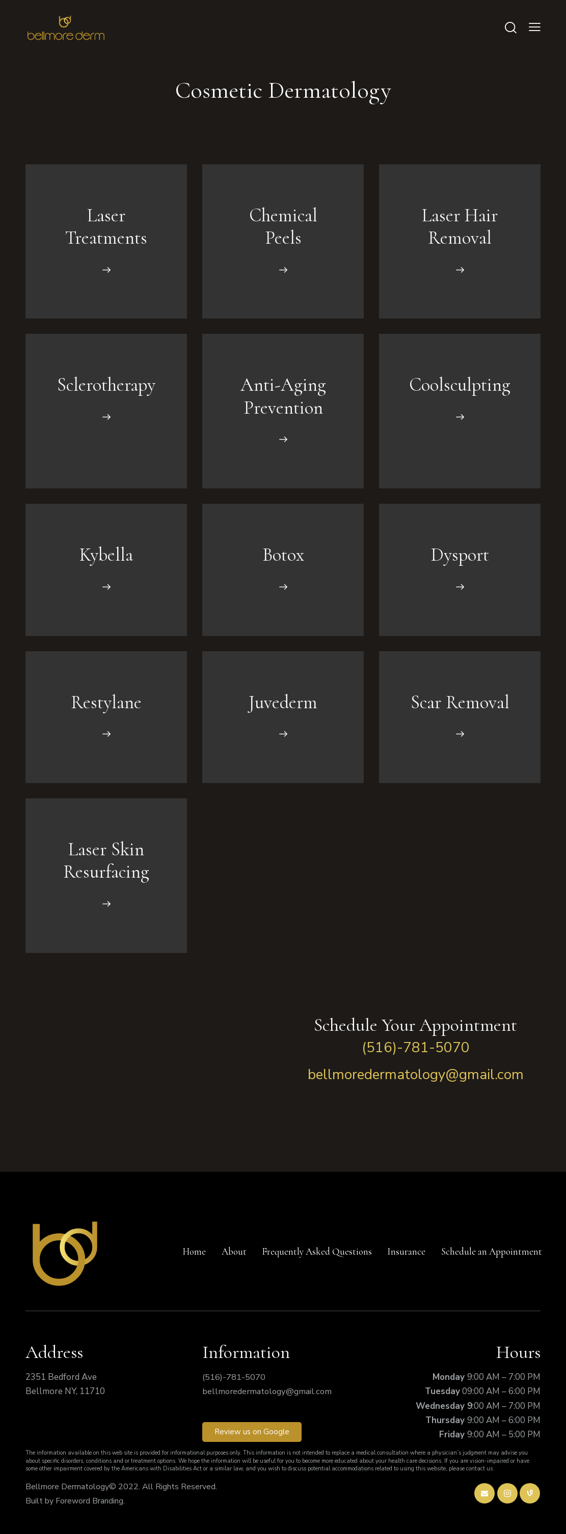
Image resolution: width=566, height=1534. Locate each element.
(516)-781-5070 (416, 1047)
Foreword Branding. (90, 1501)
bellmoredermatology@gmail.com (416, 1074)
